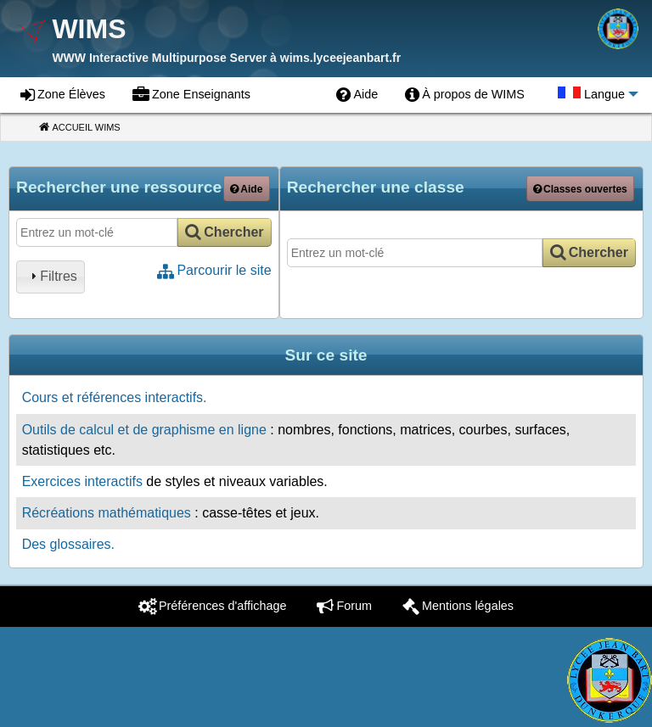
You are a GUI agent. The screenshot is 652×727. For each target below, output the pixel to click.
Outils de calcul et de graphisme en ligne (144, 429)
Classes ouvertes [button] (585, 189)
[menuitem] (357, 95)
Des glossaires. (68, 544)
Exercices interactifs (82, 481)
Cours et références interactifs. (114, 397)
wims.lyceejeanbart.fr (340, 57)
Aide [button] (251, 189)
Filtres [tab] (51, 276)
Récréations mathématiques (106, 513)
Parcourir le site (224, 270)
